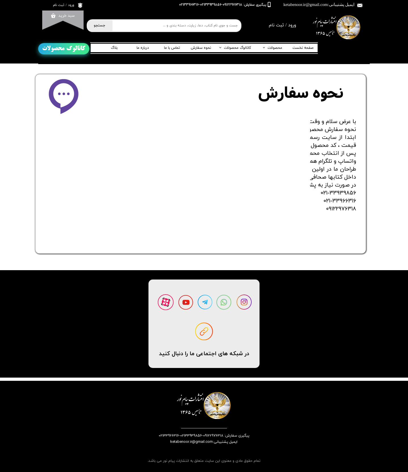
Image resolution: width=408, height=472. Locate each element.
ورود (71, 5)
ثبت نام (58, 5)
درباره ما (143, 47)
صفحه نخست (302, 47)
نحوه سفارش (201, 47)
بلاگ (114, 47)
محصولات (274, 47)
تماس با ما (172, 47)
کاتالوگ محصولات (237, 47)
